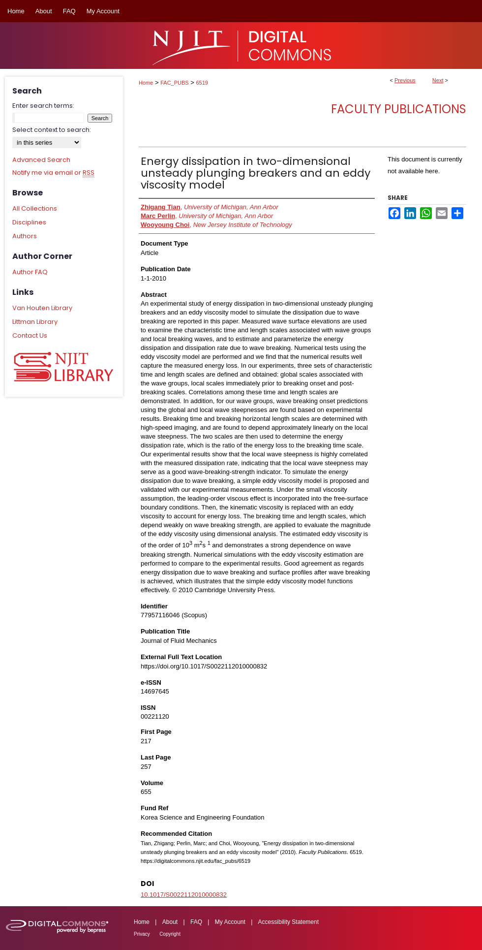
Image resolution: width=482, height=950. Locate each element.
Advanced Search (41, 159)
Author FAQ (30, 272)
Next (438, 80)
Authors (24, 236)
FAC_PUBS (174, 83)
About (170, 921)
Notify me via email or (53, 173)
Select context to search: (51, 129)
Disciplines (29, 222)
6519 (202, 83)
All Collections (34, 208)
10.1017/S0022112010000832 (184, 894)
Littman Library (35, 321)
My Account (230, 921)
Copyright (170, 934)
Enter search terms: (43, 105)
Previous (405, 80)
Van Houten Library (42, 308)
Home (146, 83)
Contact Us (29, 335)
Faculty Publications (398, 109)
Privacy (142, 934)
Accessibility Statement (288, 921)
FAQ (196, 921)
